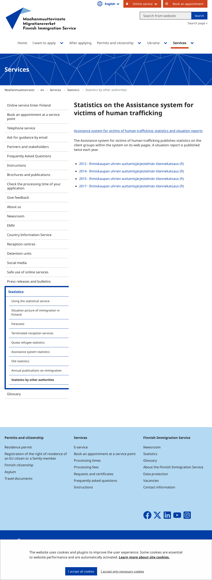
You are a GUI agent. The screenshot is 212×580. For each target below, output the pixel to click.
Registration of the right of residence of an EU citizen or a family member (36, 456)
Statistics (73, 90)
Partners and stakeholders (28, 146)
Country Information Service (29, 234)
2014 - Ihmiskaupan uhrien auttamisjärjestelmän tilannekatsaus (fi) (131, 171)
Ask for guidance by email (27, 137)
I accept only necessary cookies (122, 571)
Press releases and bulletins (29, 281)
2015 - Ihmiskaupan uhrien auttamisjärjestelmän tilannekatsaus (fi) (131, 178)
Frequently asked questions (95, 480)
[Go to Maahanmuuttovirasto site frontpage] (41, 24)
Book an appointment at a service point (33, 116)
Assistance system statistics (30, 352)
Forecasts (17, 324)
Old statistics (20, 361)
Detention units (19, 253)
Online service (147, 4)
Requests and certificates (93, 474)
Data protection (155, 474)
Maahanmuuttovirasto (20, 90)
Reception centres (21, 244)
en (43, 90)
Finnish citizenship (19, 465)
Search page (196, 23)
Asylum (10, 472)
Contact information (159, 487)
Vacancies (151, 480)
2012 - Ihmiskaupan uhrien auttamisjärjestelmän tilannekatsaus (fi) (131, 163)
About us (14, 207)
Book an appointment (188, 4)
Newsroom (15, 216)
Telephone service (21, 128)
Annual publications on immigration (36, 370)
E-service (81, 447)
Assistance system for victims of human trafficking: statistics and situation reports (139, 130)
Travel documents (19, 478)
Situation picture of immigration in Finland (35, 312)
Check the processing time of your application (34, 186)
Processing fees (86, 467)
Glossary (14, 394)
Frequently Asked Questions (29, 156)
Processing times (87, 460)
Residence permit (18, 447)
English (112, 4)
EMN (10, 225)
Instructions (16, 165)
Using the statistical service (30, 301)
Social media (17, 262)
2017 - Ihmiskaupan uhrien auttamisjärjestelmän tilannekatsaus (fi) (131, 186)
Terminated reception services (32, 333)
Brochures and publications (28, 174)
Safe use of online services (27, 272)
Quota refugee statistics (28, 342)
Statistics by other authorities (32, 380)
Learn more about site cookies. (144, 557)
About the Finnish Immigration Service (173, 467)
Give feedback (18, 197)
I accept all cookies (81, 571)
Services (56, 90)
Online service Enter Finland (29, 105)
